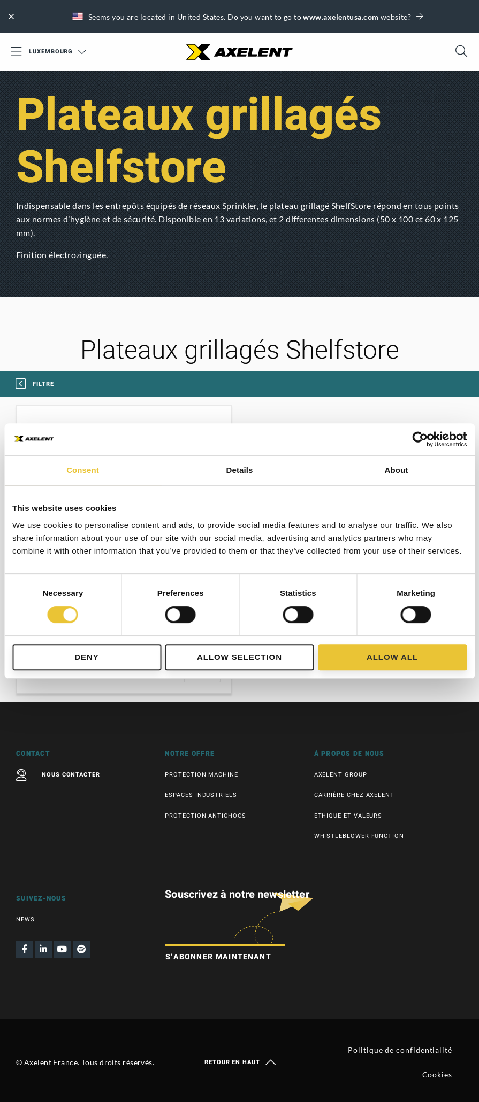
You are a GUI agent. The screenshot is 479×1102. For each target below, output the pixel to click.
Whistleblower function (359, 836)
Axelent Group (340, 774)
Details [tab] (239, 470)
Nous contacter (58, 775)
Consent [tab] (82, 470)
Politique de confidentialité (400, 1049)
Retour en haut (239, 1062)
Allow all (392, 657)
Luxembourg (57, 51)
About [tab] (396, 470)
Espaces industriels (201, 795)
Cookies (437, 1074)
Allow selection (239, 657)
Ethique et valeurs (348, 815)
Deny (86, 657)
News (25, 919)
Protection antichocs (205, 815)
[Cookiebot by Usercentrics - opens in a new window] (420, 439)
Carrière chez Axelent (354, 795)
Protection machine (201, 774)
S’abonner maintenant (218, 957)
